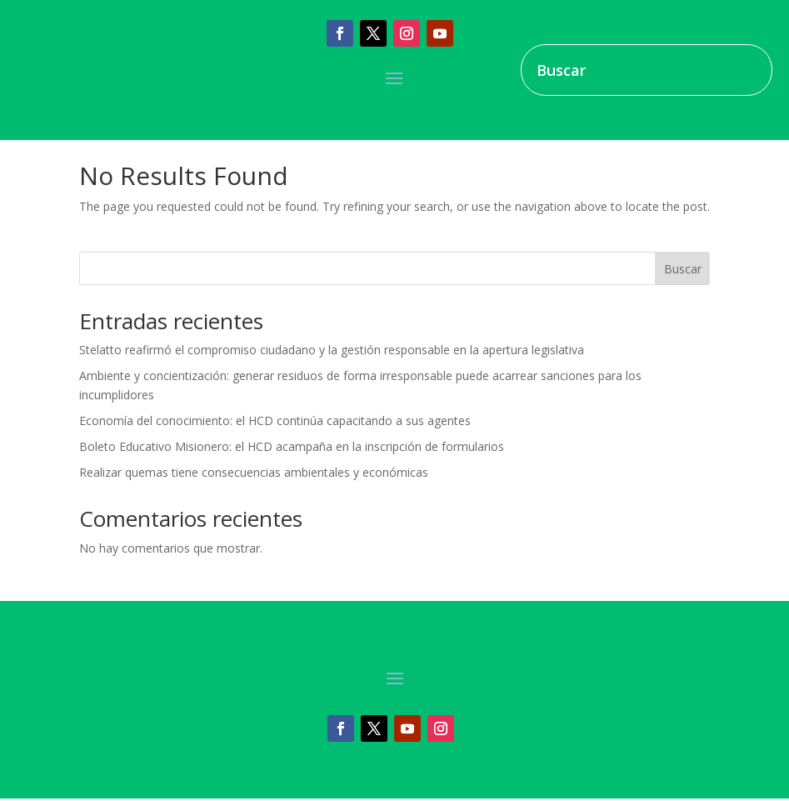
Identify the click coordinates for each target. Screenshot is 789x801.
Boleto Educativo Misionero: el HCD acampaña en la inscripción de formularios (291, 446)
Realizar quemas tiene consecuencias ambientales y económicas (253, 472)
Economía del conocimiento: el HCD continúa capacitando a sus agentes (275, 420)
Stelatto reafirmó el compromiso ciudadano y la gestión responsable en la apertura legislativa (331, 350)
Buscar (683, 269)
